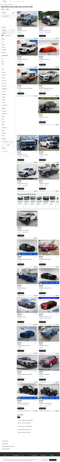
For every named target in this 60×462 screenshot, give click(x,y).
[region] (30, 459)
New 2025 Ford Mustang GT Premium (33, 203)
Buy (10, 1)
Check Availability (20, 35)
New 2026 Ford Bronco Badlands (52, 203)
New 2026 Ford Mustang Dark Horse (20, 203)
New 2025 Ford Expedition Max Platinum (39, 203)
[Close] (59, 457)
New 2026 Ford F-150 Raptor (45, 204)
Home (2, 4)
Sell (13, 1)
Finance (23, 1)
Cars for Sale (5, 4)
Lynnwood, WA (10, 4)
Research (18, 1)
